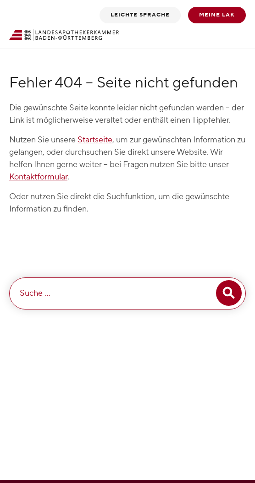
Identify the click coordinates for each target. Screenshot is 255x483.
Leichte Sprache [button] (140, 14)
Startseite (95, 140)
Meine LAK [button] (217, 14)
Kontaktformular (38, 177)
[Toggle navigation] (233, 34)
